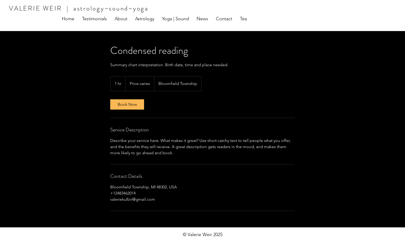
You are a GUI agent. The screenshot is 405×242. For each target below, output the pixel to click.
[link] (127, 104)
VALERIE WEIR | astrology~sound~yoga (79, 8)
